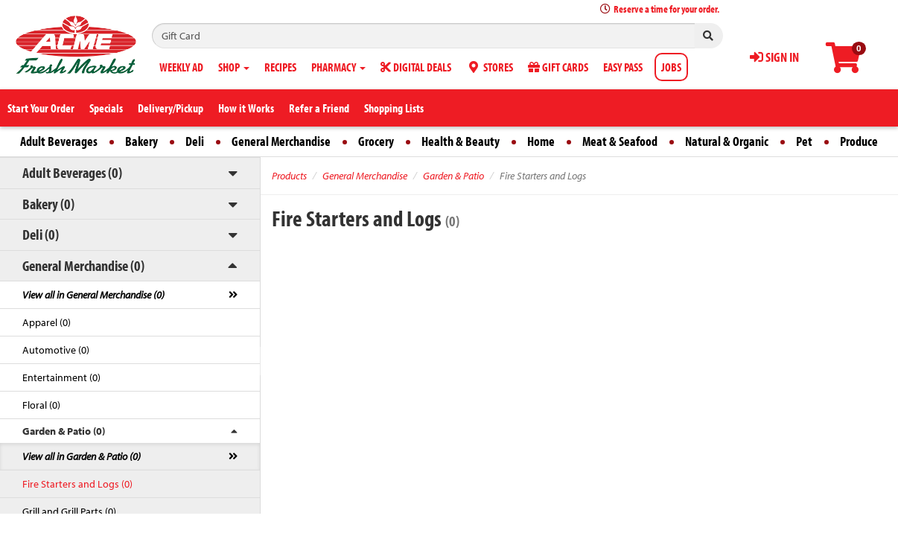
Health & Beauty (460, 141)
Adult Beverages (59, 141)
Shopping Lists (394, 107)
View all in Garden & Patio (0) (81, 456)
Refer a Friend (319, 107)
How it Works (246, 107)
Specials (106, 107)
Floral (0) (41, 405)
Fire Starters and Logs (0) (77, 484)
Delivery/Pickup (170, 107)
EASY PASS (623, 67)
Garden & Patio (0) (63, 431)
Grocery (376, 141)
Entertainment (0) (61, 377)
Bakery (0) (48, 203)
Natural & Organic (726, 141)
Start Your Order (40, 107)
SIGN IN (774, 57)
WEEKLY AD (181, 67)
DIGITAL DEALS (415, 67)
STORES (489, 67)
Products (289, 175)
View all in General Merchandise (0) (93, 295)
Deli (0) (40, 234)
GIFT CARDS (558, 67)
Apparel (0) (46, 322)
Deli (194, 141)
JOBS (671, 67)
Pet (804, 141)
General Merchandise (281, 141)
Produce (859, 141)
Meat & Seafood (619, 141)
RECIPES (280, 67)
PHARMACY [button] (338, 67)
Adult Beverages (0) (72, 172)
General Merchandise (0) (83, 265)
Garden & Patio (453, 175)
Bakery (141, 141)
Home (541, 141)
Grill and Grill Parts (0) (69, 511)
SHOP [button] (233, 67)
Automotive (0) (55, 350)
